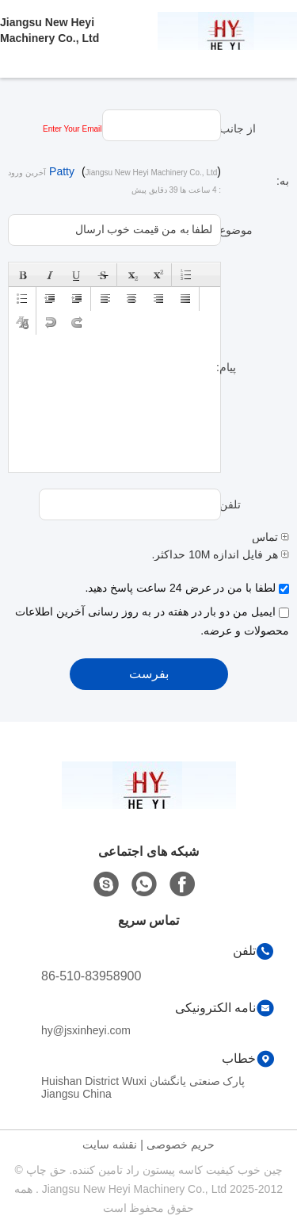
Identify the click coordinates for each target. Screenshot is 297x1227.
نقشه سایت (109, 1144)
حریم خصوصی (181, 1144)
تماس (270, 537)
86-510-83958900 (91, 976)
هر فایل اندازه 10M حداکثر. (220, 554)
